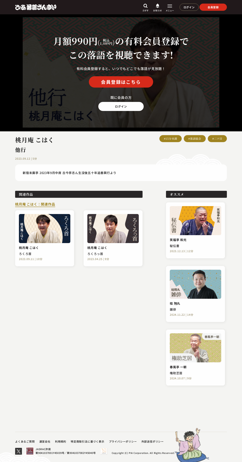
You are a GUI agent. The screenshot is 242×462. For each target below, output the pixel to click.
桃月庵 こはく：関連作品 (35, 204)
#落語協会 (194, 138)
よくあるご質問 (25, 441)
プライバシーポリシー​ (123, 441)
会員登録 (213, 7)
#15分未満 (170, 138)
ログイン (189, 7)
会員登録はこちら (121, 82)
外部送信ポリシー (152, 441)
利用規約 (60, 441)
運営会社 (44, 441)
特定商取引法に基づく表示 (87, 441)
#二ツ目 (217, 138)
